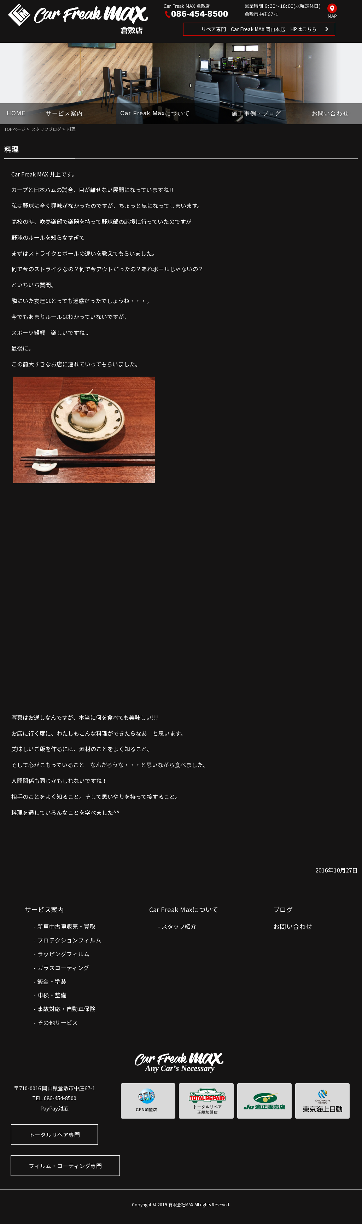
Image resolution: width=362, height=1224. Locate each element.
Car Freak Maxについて (155, 113)
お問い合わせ (330, 113)
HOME (16, 113)
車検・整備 (51, 995)
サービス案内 (64, 113)
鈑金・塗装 (51, 981)
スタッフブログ (46, 129)
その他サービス (57, 1022)
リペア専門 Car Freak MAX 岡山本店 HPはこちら (259, 29)
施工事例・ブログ (256, 113)
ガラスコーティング (63, 967)
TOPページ (14, 129)
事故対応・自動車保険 (66, 1008)
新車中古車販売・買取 (66, 926)
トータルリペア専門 (54, 1134)
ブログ (283, 909)
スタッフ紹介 (179, 926)
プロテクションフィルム (69, 940)
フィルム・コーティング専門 (65, 1165)
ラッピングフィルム (63, 954)
